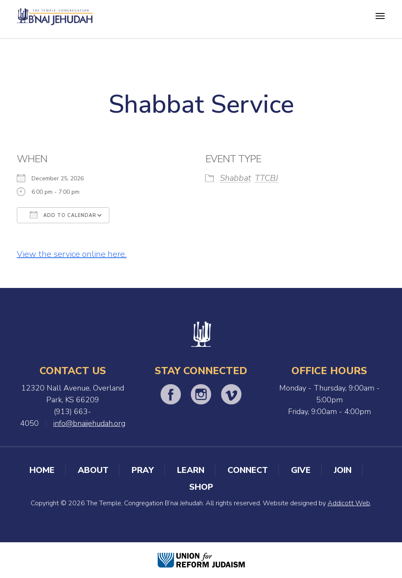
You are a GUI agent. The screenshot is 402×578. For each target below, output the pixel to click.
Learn (190, 470)
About (93, 470)
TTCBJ (266, 178)
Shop (201, 487)
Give (301, 470)
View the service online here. (72, 254)
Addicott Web (349, 503)
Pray (143, 470)
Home (42, 470)
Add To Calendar (63, 215)
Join (343, 470)
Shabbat (235, 178)
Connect (247, 470)
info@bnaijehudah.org (89, 423)
